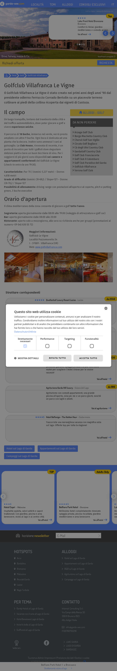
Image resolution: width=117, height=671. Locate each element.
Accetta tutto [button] (88, 358)
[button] (26, 358)
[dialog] (58, 335)
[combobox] (105, 308)
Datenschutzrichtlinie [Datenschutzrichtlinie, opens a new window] (25, 331)
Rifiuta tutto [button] (57, 357)
